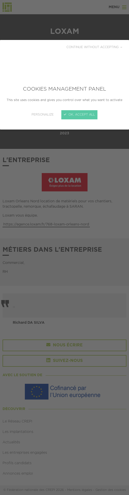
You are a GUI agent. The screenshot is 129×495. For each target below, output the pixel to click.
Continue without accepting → (94, 47)
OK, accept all (79, 114)
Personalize (43, 114)
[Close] (64, 247)
